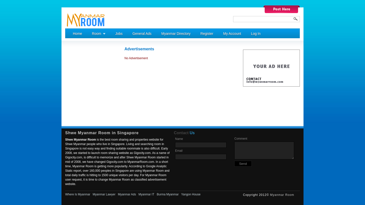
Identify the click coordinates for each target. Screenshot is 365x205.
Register (207, 34)
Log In (256, 34)
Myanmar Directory (175, 34)
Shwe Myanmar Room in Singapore (102, 133)
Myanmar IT (146, 194)
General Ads (141, 34)
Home (77, 34)
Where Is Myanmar (77, 194)
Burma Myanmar (168, 194)
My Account (232, 34)
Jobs (119, 34)
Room (96, 34)
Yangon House (191, 194)
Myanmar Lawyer (104, 194)
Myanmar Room (282, 195)
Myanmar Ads (127, 194)
